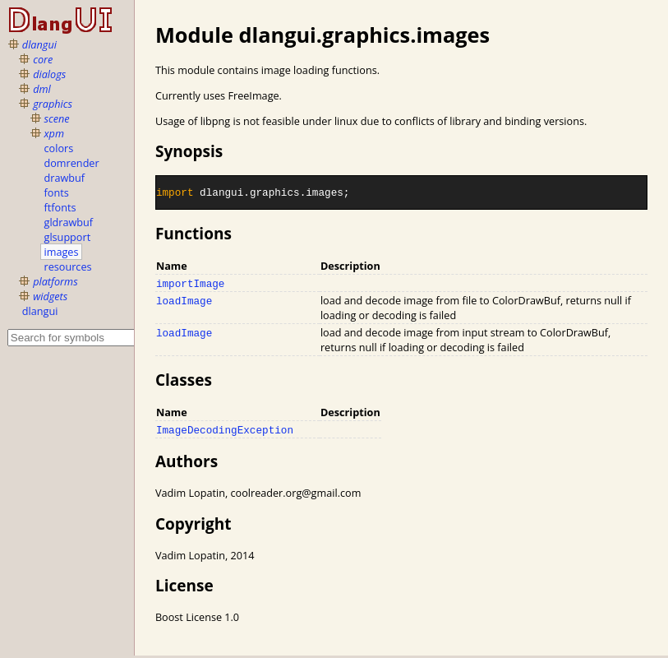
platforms (55, 281)
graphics (52, 103)
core (43, 59)
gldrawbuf (69, 222)
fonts (56, 192)
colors (59, 148)
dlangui (39, 44)
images (61, 251)
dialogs (49, 74)
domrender (71, 162)
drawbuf (64, 177)
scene (57, 118)
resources (68, 266)
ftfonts (60, 207)
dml (42, 88)
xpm (54, 133)
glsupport (67, 236)
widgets (50, 296)
